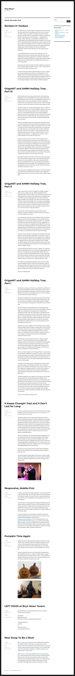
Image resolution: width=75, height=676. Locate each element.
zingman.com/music (26, 522)
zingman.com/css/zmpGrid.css (25, 519)
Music (6, 33)
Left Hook (6, 35)
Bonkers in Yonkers (16, 25)
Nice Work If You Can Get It (60, 35)
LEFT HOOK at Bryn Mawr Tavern (25, 606)
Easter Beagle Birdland (59, 37)
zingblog (6, 30)
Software (6, 496)
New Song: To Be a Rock (19, 637)
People (6, 414)
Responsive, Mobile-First (19, 488)
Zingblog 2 (7, 96)
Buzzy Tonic (7, 647)
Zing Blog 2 (9, 9)
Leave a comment (8, 100)
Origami (6, 99)
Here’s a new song (22, 642)
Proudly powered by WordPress (15, 670)
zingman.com (35, 520)
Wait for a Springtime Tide (60, 36)
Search (55, 19)
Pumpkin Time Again (17, 536)
